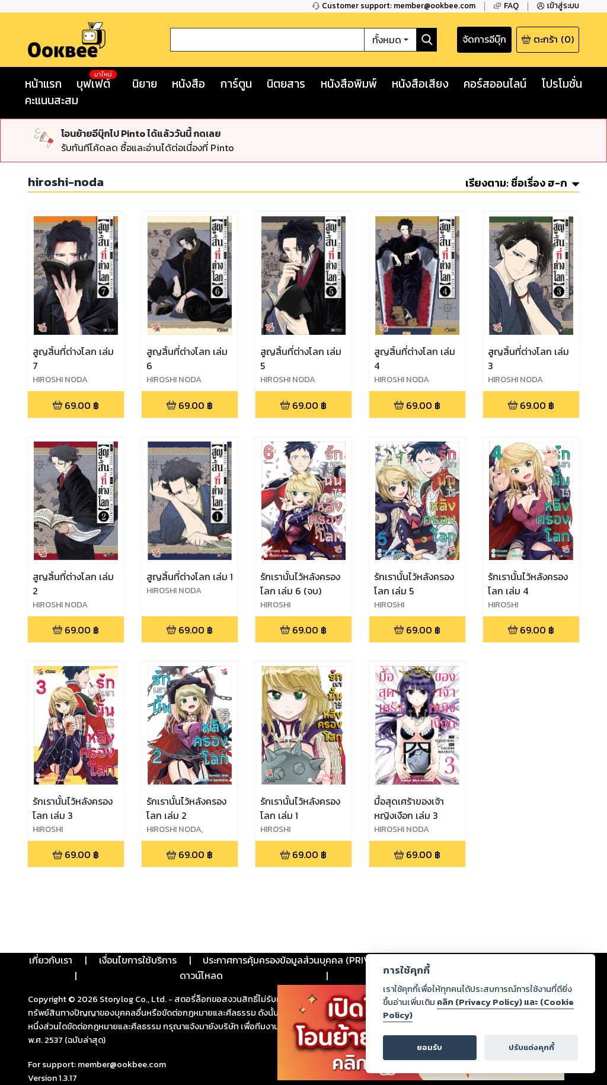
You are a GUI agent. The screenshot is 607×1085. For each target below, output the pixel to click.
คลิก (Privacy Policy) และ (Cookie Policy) (478, 1009)
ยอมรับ (429, 1047)
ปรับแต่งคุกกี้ (531, 1047)
